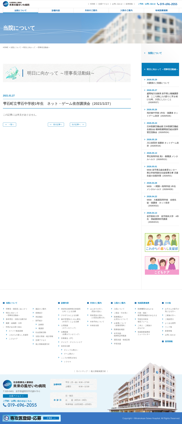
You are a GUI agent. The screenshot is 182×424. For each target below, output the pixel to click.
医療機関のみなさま (146, 309)
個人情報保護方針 (43, 344)
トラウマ (67, 362)
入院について (119, 309)
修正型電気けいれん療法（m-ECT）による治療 (70, 320)
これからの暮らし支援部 (18, 335)
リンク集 (168, 327)
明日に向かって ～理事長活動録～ (13, 314)
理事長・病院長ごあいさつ (16, 309)
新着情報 (168, 331)
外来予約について (97, 322)
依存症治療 (65, 346)
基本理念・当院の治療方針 (16, 319)
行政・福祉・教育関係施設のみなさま (147, 314)
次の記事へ (78, 124)
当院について (15, 47)
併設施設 (39, 317)
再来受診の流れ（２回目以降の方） (98, 316)
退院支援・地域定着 (122, 340)
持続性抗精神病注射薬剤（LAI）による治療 (70, 310)
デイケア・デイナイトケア (71, 342)
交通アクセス (103, 4)
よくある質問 (170, 323)
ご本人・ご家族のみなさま (145, 326)
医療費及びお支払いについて (121, 318)
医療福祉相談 (119, 329)
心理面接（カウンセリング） (69, 326)
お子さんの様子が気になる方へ (172, 310)
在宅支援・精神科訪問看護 (120, 334)
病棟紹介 (39, 313)
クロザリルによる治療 (70, 315)
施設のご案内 (41, 309)
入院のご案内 (119, 303)
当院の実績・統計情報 (44, 336)
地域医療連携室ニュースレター (144, 333)
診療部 (41, 325)
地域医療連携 (143, 303)
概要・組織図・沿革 (14, 323)
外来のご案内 (96, 303)
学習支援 (117, 344)
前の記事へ (56, 124)
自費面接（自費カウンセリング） (70, 333)
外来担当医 (94, 325)
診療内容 (65, 303)
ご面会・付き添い (121, 313)
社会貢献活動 (41, 332)
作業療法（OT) (67, 338)
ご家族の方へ (170, 315)
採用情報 (129, 4)
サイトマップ (82, 371)
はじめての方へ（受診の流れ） (96, 310)
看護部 (41, 328)
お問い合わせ (117, 4)
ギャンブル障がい (71, 350)
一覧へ (9, 124)
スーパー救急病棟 (16, 331)
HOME (92, 4)
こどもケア (13, 339)
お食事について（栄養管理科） (120, 324)
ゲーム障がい (69, 354)
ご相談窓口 (169, 319)
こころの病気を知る (69, 358)
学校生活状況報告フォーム (143, 320)
